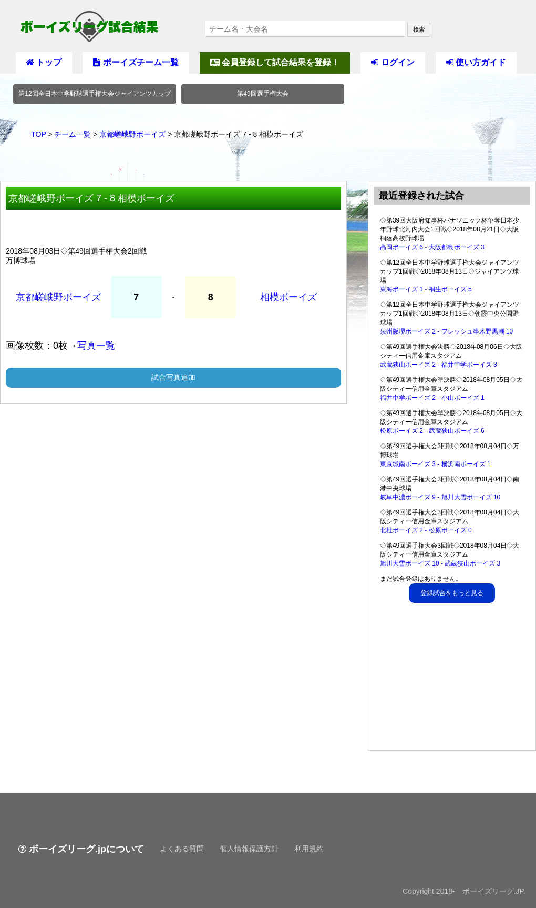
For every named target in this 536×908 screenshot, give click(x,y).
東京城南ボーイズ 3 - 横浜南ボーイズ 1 (435, 464)
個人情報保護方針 (249, 848)
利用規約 (309, 848)
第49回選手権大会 (262, 93)
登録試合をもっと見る (451, 593)
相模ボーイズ (288, 297)
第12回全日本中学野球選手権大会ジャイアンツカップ (94, 93)
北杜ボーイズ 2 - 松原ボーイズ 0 (426, 530)
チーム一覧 (72, 134)
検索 (419, 29)
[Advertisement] (452, 679)
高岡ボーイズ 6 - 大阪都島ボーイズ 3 (432, 247)
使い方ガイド (476, 62)
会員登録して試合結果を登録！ (274, 62)
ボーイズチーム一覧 (135, 62)
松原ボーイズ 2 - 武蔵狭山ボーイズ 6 (432, 431)
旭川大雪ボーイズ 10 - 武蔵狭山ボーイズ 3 (440, 563)
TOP (38, 134)
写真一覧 (96, 345)
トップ (43, 62)
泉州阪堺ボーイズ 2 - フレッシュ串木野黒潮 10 (446, 331)
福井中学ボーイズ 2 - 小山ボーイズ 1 (432, 397)
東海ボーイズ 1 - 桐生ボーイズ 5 (426, 289)
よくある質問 (182, 848)
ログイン (392, 62)
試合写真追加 (173, 377)
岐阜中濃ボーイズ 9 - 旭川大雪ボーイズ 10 (440, 497)
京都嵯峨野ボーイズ (132, 134)
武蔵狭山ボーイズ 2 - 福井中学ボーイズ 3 (438, 364)
